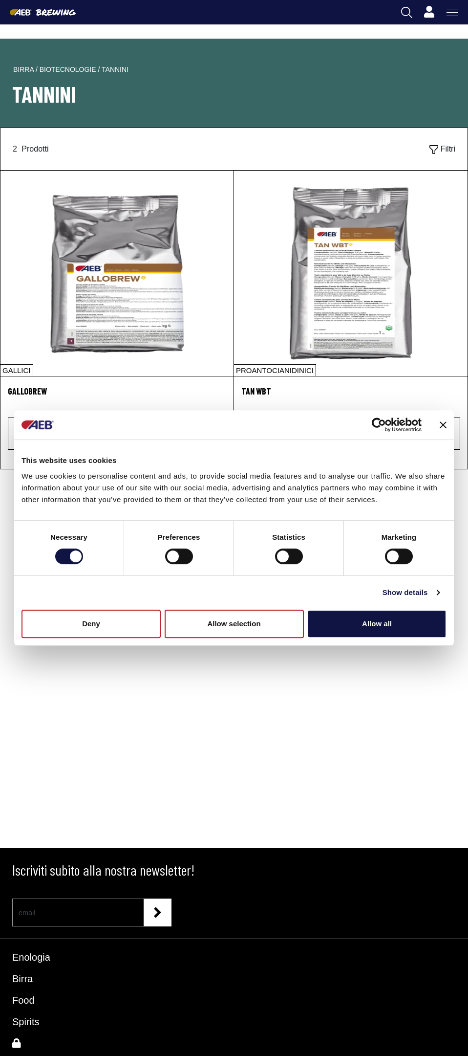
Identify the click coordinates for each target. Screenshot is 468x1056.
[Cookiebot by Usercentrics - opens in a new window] (379, 425)
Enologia (31, 957)
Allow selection (233, 623)
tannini (115, 69)
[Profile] (429, 12)
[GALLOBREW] (117, 273)
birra (24, 69)
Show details (405, 592)
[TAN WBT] (350, 273)
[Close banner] (443, 424)
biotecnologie (69, 69)
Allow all (377, 623)
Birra (22, 978)
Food (23, 1000)
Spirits (26, 1021)
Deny (91, 623)
